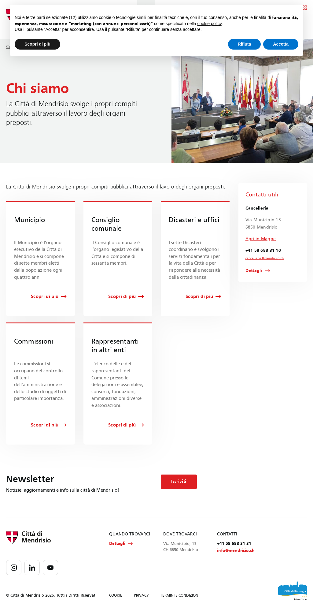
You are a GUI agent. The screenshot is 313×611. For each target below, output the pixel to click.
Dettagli (253, 270)
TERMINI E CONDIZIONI (179, 596)
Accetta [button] (281, 44)
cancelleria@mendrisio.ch (264, 258)
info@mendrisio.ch (236, 550)
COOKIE (115, 596)
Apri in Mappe (260, 238)
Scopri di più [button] (37, 44)
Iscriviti (178, 481)
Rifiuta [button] (244, 44)
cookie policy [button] (209, 23)
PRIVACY (141, 596)
